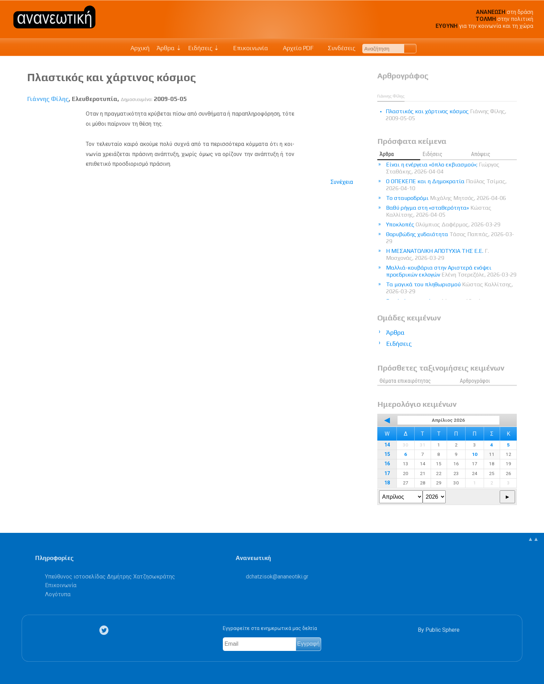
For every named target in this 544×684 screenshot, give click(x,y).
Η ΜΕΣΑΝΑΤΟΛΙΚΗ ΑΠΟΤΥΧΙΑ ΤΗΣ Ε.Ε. (437, 254)
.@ (277, 576)
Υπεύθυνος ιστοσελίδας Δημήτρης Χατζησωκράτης (110, 576)
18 (387, 483)
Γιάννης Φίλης (48, 98)
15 (387, 454)
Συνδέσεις (338, 48)
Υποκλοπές (443, 224)
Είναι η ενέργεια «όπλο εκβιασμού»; (442, 168)
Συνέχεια (342, 182)
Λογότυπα (57, 594)
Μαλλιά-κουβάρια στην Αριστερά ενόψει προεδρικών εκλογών (451, 271)
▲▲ (533, 539)
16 (387, 464)
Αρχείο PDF (294, 48)
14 (387, 445)
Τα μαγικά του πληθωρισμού (449, 288)
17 (387, 473)
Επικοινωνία (247, 48)
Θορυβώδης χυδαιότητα (450, 237)
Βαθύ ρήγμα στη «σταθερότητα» (438, 211)
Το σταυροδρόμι (446, 198)
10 (474, 454)
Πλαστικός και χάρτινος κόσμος (111, 77)
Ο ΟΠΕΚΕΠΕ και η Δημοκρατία (446, 185)
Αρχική (140, 48)
